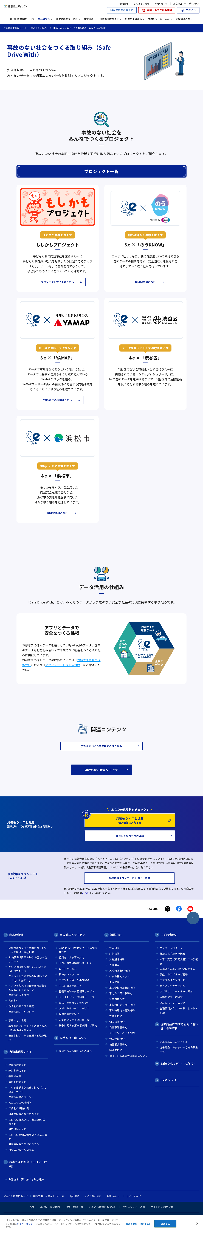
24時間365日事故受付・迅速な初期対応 (78, 950)
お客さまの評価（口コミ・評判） (28, 1164)
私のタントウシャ (69, 974)
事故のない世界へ (19, 1020)
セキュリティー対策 (133, 1207)
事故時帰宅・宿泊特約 (122, 1010)
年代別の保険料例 (19, 1108)
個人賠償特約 (117, 1021)
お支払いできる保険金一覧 (74, 1019)
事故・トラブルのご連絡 (174, 974)
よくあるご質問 (141, 3)
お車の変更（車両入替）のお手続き (179, 961)
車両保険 (114, 982)
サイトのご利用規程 (162, 1207)
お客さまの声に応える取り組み (26, 1179)
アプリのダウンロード (172, 980)
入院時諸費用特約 (119, 970)
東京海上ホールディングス (186, 3)
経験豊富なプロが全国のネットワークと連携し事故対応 (28, 950)
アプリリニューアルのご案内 (176, 991)
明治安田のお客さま (121, 10)
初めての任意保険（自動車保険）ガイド (28, 1122)
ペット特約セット (119, 976)
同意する (165, 1223)
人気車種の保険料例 (20, 1102)
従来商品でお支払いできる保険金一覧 (179, 1050)
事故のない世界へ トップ (101, 770)
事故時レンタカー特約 (122, 1004)
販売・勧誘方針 (74, 1207)
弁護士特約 (115, 1016)
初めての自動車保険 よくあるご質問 (28, 1137)
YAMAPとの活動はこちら (57, 400)
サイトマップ (133, 1196)
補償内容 (116, 935)
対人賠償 (114, 948)
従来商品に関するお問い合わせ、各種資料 (179, 1026)
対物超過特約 (117, 959)
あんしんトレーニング (172, 1002)
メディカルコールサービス (74, 1008)
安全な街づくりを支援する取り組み (28, 1038)
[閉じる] (197, 1224)
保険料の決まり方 (19, 995)
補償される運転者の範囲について (128, 1055)
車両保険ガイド (17, 1065)
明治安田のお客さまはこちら (48, 1196)
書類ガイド (15, 1076)
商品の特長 (16, 935)
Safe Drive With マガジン (177, 1063)
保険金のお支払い (69, 1014)
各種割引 (14, 1000)
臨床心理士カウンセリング (74, 1002)
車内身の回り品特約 (120, 993)
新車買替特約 (117, 999)
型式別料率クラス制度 (21, 1006)
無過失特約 (115, 1050)
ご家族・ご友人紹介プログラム (177, 968)
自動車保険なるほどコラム (24, 1144)
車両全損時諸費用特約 (122, 987)
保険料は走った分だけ (21, 1012)
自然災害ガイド (17, 1129)
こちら (86, 893)
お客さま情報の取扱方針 (103, 1207)
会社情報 (124, 3)
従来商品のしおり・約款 (174, 1041)
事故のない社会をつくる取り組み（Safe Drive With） (28, 1028)
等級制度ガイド (17, 1082)
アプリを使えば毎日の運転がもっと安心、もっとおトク (28, 988)
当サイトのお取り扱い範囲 (44, 1207)
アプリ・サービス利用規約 (62, 665)
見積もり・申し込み (73, 1038)
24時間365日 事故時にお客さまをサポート (28, 960)
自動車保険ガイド (20, 1051)
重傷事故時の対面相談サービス (77, 991)
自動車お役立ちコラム (21, 1149)
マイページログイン (171, 948)
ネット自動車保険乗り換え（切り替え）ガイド (28, 1090)
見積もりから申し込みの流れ (75, 1051)
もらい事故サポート (70, 985)
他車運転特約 (117, 1038)
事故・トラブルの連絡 (157, 10)
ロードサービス (68, 968)
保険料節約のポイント (21, 1097)
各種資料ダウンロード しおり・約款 (179, 1011)
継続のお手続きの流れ (172, 953)
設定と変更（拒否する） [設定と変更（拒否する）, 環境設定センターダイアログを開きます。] (138, 1223)
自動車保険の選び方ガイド (24, 1114)
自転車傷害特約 (118, 1027)
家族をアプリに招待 (171, 997)
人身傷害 (114, 965)
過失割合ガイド (17, 1070)
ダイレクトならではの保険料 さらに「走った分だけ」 (28, 978)
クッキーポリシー (26, 1223)
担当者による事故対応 (71, 957)
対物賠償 (114, 953)
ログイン (188, 10)
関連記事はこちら (145, 282)
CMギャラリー (169, 1080)
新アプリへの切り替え (172, 985)
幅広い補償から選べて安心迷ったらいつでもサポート (28, 969)
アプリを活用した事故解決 (74, 980)
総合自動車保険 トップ (22, 19)
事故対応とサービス (73, 935)
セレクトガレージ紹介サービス (77, 997)
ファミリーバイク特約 (122, 1033)
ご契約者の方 (169, 935)
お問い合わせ (161, 3)
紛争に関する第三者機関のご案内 (78, 1025)
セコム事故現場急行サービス (75, 963)
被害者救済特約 (118, 1044)
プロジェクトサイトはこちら (57, 282)
